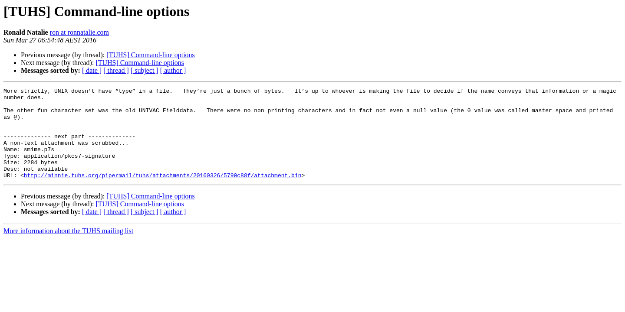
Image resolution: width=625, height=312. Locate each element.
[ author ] (173, 70)
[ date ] (92, 70)
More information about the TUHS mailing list (68, 249)
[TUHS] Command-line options (150, 54)
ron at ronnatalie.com (79, 32)
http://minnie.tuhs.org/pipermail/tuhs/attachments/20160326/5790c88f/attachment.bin (163, 193)
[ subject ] (144, 70)
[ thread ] (116, 70)
